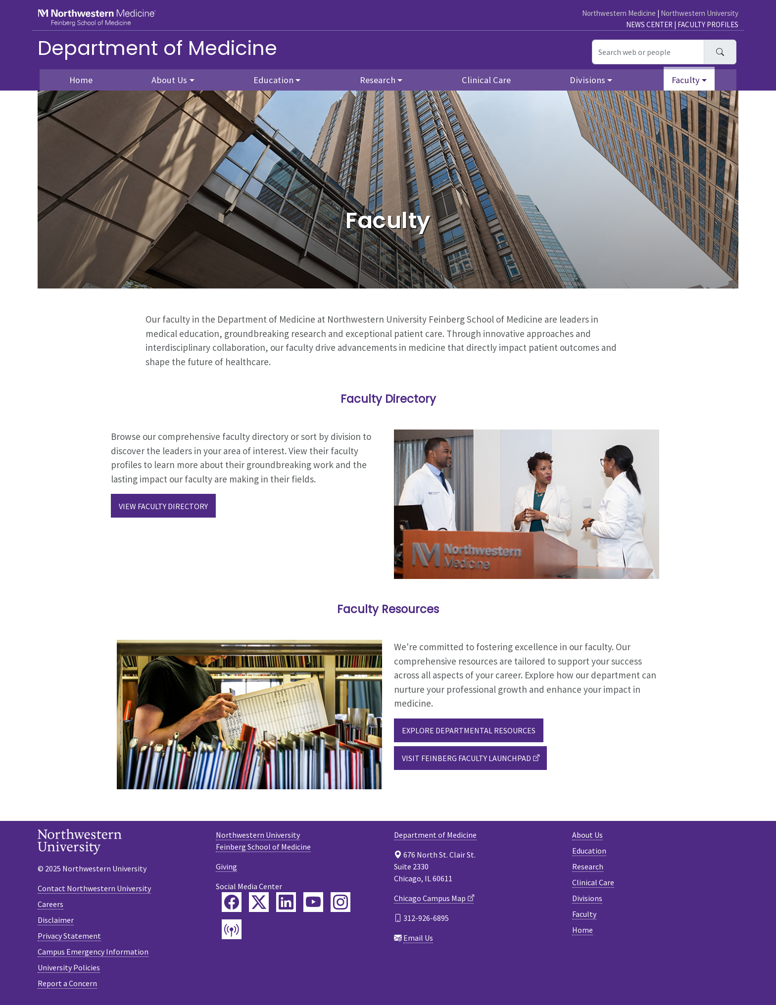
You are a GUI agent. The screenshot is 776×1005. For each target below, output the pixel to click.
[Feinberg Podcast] (232, 929)
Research (587, 866)
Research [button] (377, 80)
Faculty (584, 914)
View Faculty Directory (163, 506)
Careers (50, 904)
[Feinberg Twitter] (259, 902)
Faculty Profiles (708, 24)
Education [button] (273, 80)
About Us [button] (169, 80)
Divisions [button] (587, 80)
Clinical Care (486, 80)
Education (589, 851)
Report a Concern (67, 983)
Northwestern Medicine (619, 13)
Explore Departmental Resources (468, 730)
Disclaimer (56, 920)
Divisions (587, 898)
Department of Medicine (157, 48)
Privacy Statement (69, 936)
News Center (649, 24)
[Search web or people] (648, 52)
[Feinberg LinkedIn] (286, 902)
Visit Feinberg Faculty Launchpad (466, 758)
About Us (587, 835)
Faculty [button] (686, 80)
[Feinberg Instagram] (340, 902)
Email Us (418, 938)
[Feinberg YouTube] (313, 902)
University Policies (69, 967)
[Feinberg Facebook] (232, 902)
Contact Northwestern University (94, 888)
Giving (226, 866)
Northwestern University (699, 13)
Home (81, 80)
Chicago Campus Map (430, 898)
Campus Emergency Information (93, 952)
